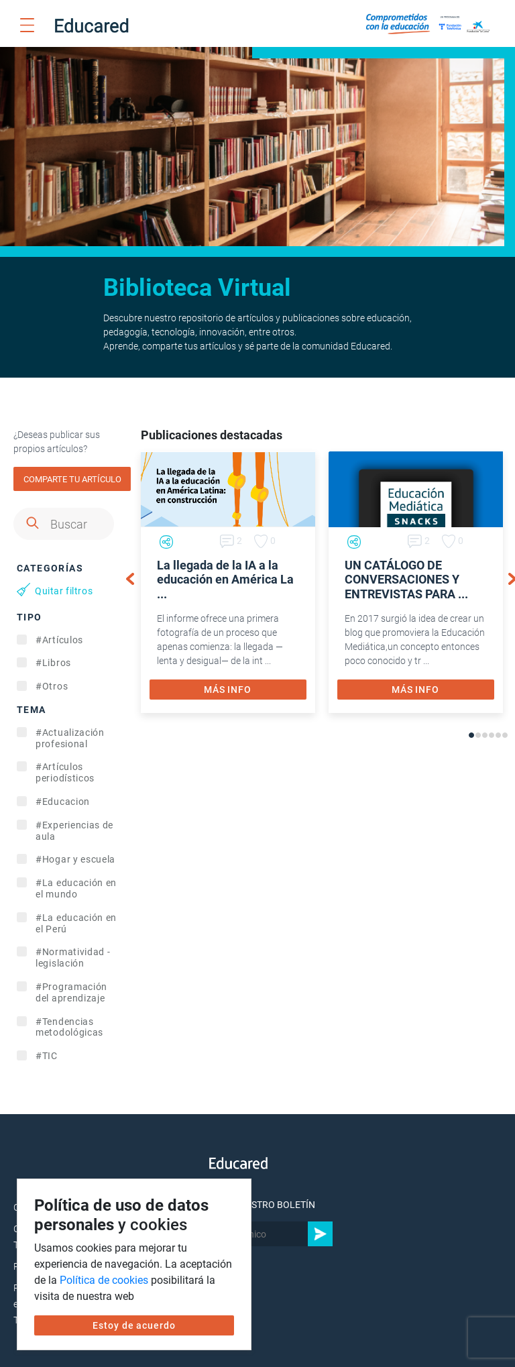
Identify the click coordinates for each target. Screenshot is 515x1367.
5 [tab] (498, 735)
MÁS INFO (227, 689)
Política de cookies (104, 1280)
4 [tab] (491, 735)
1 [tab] (471, 735)
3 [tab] (485, 735)
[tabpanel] (228, 582)
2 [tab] (478, 735)
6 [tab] (505, 735)
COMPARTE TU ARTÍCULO (72, 479)
